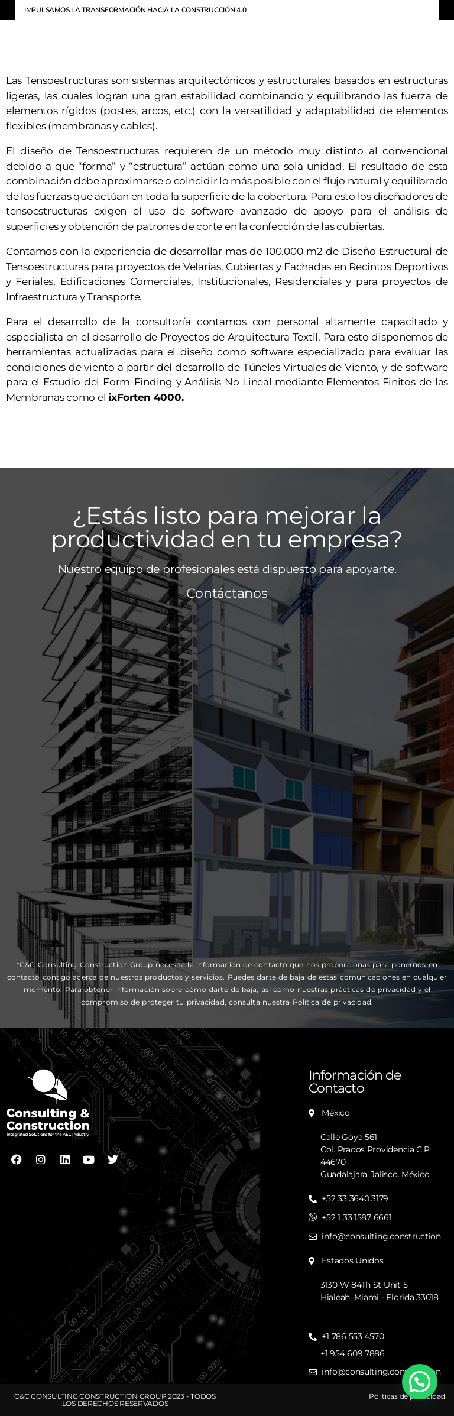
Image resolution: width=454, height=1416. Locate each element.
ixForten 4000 (144, 397)
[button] (419, 1381)
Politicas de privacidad (407, 1396)
